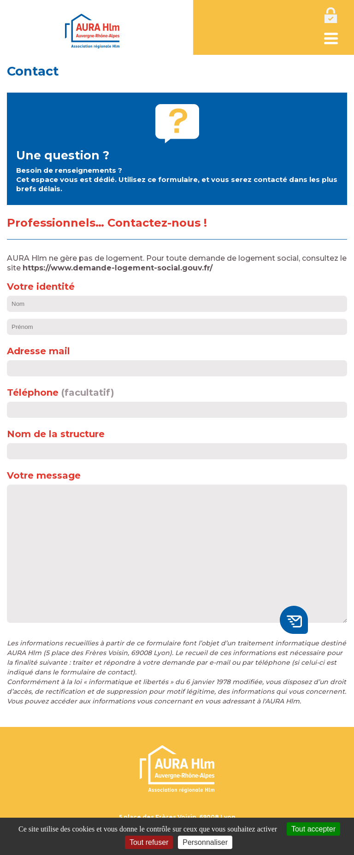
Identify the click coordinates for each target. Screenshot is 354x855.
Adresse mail (38, 351)
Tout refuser (149, 842)
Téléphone (33, 392)
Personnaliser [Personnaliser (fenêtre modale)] (205, 842)
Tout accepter (313, 829)
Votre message (44, 475)
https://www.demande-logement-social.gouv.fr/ (117, 268)
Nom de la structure (56, 434)
